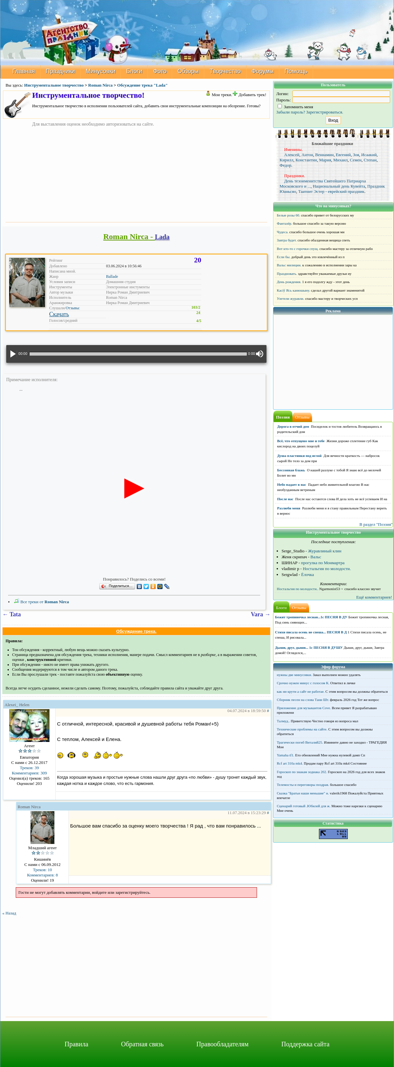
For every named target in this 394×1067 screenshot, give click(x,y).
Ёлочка (307, 574)
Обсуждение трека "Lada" (142, 85)
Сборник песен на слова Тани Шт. (303, 700)
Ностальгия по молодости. (327, 568)
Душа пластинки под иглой (299, 456)
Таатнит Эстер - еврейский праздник (331, 191)
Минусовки (101, 71)
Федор (285, 165)
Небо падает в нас (291, 484)
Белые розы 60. (288, 215)
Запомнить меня (295, 106)
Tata (15, 614)
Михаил (340, 159)
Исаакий (369, 154)
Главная (23, 71)
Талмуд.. (283, 721)
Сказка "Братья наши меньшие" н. (303, 793)
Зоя (356, 154)
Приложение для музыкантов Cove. (304, 708)
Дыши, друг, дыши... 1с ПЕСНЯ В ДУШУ (309, 647)
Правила (76, 1044)
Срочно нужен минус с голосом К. (303, 683)
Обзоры (188, 71)
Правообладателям (222, 1044)
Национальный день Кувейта (339, 186)
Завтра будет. (287, 240)
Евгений (343, 154)
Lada (162, 236)
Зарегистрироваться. (324, 112)
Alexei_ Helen (17, 704)
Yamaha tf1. (285, 755)
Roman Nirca (100, 85)
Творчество (225, 71)
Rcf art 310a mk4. (290, 763)
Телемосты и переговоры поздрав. (303, 785)
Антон (307, 154)
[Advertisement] (136, 173)
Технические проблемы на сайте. (302, 729)
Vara (257, 614)
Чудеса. (282, 232)
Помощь (296, 71)
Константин (306, 159)
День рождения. (289, 282)
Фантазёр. (284, 223)
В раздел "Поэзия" (376, 524)
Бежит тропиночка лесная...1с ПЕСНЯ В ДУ (311, 617)
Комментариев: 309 (29, 772)
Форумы (263, 71)
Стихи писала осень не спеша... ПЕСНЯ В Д (311, 632)
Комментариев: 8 (42, 874)
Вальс (315, 556)
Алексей (291, 154)
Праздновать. (287, 274)
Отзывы (72, 308)
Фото (160, 71)
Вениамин (324, 154)
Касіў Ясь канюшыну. (293, 290)
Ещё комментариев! (374, 597)
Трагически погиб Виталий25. (300, 742)
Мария (325, 159)
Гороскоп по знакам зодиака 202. (302, 772)
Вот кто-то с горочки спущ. (298, 249)
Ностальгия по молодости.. (298, 589)
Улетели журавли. (290, 298)
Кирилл (286, 159)
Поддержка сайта (305, 1044)
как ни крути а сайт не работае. (301, 691)
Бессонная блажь (291, 470)
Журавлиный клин (325, 550)
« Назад (9, 913)
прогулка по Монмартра (323, 562)
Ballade (112, 276)
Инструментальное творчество (54, 85)
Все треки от (41, 601)
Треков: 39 (29, 767)
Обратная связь (142, 1044)
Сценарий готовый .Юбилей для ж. (304, 806)
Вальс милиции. (289, 265)
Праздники (60, 71)
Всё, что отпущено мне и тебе (301, 441)
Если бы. (283, 257)
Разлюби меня (288, 508)
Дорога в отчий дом (293, 426)
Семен (356, 159)
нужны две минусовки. (294, 675)
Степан (370, 159)
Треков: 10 (42, 869)
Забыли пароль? (290, 112)
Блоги (134, 71)
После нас (285, 499)
